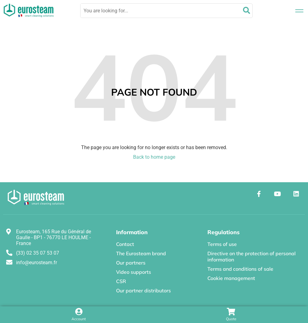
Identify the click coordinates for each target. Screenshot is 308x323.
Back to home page (154, 157)
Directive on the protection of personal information (251, 256)
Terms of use (222, 244)
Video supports (133, 272)
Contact (125, 244)
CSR (121, 281)
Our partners (130, 263)
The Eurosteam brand (141, 253)
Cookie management (231, 278)
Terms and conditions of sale (240, 269)
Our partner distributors (143, 290)
